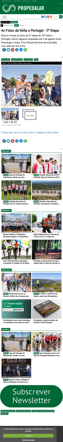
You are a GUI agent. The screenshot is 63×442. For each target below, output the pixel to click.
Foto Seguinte (28, 59)
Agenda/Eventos (7, 411)
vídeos (22, 25)
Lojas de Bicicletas (23, 411)
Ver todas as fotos (17, 59)
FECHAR (28, 436)
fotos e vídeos (8, 25)
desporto (14, 22)
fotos (16, 25)
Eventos (6, 329)
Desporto (6, 151)
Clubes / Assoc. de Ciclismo (43, 411)
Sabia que (6, 270)
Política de (28, 440)
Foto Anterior (6, 59)
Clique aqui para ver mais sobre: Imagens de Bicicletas (29, 132)
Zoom (36, 59)
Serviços (4, 414)
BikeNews (6, 210)
